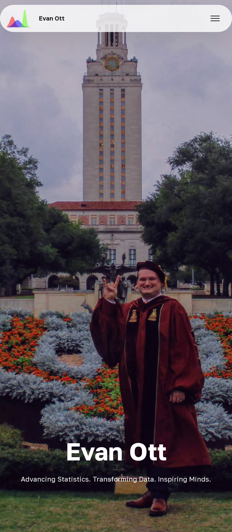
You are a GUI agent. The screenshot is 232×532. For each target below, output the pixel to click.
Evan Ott (52, 18)
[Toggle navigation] (215, 18)
